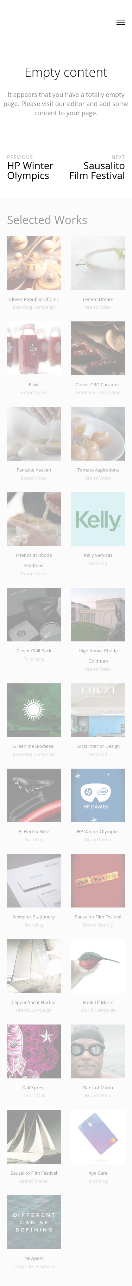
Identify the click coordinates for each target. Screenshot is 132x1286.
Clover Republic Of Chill (34, 299)
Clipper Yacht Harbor (34, 1002)
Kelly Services (98, 555)
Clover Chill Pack (34, 650)
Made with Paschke (42, 20)
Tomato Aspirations (98, 470)
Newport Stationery (34, 916)
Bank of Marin (98, 1087)
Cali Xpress (33, 1087)
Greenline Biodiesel (34, 746)
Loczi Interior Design (98, 746)
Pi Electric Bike (34, 831)
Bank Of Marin (98, 1002)
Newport (34, 1258)
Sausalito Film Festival (98, 916)
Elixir (34, 384)
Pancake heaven (34, 470)
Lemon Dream (98, 299)
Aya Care (98, 1173)
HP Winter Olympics (98, 831)
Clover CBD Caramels (98, 384)
